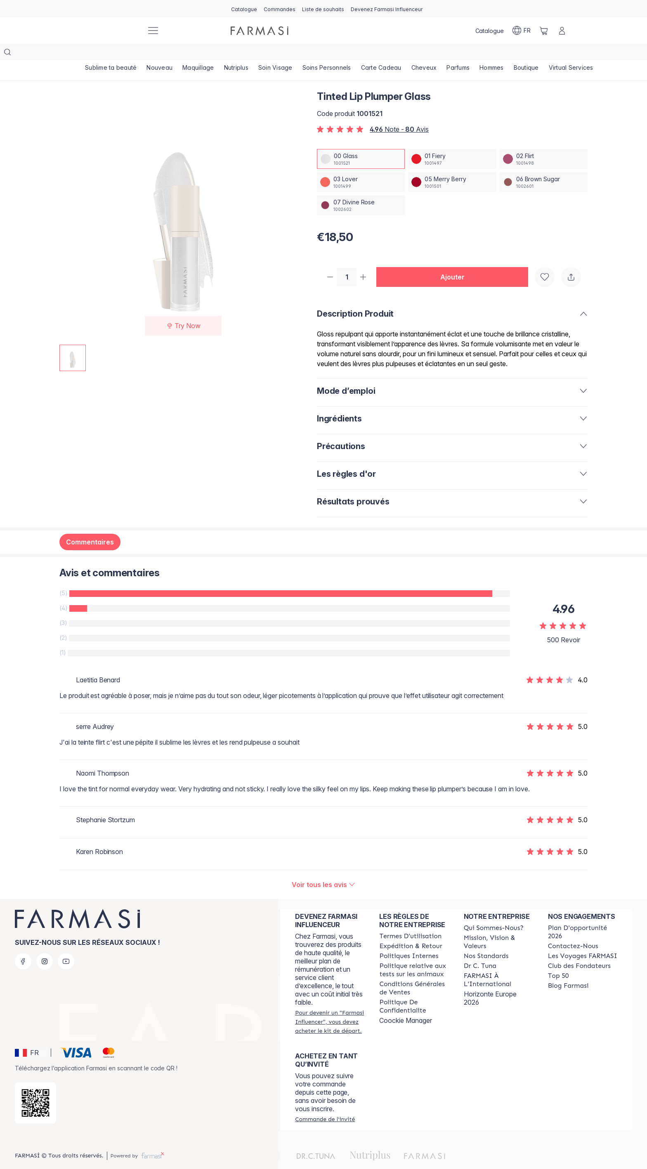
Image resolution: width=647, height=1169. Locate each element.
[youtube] (66, 945)
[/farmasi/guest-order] (325, 1103)
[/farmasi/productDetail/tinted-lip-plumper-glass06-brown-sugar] (544, 165)
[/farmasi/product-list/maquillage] (199, 54)
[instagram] (44, 945)
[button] (455, 261)
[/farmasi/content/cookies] (414, 990)
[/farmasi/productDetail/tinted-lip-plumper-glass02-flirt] (544, 142)
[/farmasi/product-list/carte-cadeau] (382, 54)
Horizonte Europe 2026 (490, 982)
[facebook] (23, 945)
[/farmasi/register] (279, 9)
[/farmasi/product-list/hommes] (493, 54)
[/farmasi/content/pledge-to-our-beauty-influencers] (480, 950)
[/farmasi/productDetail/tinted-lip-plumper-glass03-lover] (361, 165)
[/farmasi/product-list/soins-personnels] (327, 54)
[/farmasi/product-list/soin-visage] (276, 54)
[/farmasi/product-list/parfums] (459, 54)
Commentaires (90, 526)
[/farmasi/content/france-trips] (582, 940)
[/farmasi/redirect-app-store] (35, 1087)
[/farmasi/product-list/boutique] (527, 54)
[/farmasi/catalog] (244, 9)
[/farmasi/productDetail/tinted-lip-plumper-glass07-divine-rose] (361, 189)
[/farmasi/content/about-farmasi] (494, 912)
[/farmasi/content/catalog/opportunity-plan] (582, 916)
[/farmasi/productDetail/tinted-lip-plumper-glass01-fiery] (452, 142)
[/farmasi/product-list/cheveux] (425, 54)
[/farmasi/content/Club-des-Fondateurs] (579, 950)
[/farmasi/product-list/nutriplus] (237, 54)
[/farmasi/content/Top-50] (558, 960)
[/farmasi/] (109, 30)
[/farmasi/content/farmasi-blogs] (568, 970)
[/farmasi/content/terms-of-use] (410, 920)
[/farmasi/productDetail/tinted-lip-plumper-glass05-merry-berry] (452, 165)
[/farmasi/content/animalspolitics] (414, 954)
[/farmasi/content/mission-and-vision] (498, 926)
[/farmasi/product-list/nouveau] (160, 54)
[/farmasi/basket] (544, 30)
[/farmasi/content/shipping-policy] (410, 930)
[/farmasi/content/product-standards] (486, 940)
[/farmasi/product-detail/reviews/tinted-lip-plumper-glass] (323, 869)
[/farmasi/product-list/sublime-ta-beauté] (111, 54)
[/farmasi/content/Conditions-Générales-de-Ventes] (414, 972)
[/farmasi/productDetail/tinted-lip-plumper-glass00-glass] (361, 142)
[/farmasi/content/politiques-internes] (408, 940)
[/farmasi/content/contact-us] (573, 930)
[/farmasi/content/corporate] (498, 964)
